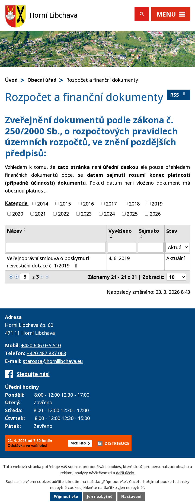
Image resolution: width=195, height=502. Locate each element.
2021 (40, 213)
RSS (178, 94)
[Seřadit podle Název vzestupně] (25, 228)
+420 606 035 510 (41, 345)
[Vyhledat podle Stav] (177, 247)
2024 (109, 213)
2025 (132, 213)
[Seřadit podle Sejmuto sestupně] (142, 238)
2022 (63, 213)
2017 (111, 203)
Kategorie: (16, 203)
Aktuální (175, 258)
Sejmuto (149, 231)
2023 (86, 213)
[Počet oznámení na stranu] (176, 277)
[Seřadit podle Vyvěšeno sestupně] (111, 238)
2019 (157, 203)
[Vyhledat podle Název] (56, 247)
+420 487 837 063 (46, 353)
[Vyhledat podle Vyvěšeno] (122, 247)
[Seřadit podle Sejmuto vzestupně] (142, 236)
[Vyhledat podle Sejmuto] (151, 247)
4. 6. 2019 (119, 258)
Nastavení (131, 496)
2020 (17, 213)
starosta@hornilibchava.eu (53, 361)
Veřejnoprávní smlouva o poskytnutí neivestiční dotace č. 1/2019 (48, 262)
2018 (134, 203)
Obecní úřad (41, 80)
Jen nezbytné (100, 496)
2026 (155, 213)
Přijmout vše (66, 496)
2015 (65, 203)
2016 (88, 203)
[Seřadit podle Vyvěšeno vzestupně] (111, 236)
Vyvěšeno (120, 231)
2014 (42, 203)
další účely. (125, 472)
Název (14, 231)
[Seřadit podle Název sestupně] (25, 230)
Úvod (11, 80)
